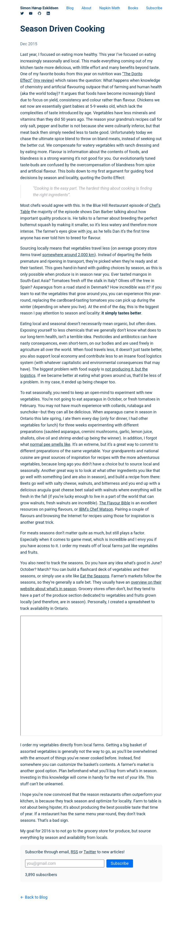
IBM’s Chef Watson (96, 509)
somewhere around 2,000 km (68, 254)
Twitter (90, 851)
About (86, 8)
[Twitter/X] (24, 14)
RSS (74, 851)
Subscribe (154, 8)
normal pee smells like (50, 444)
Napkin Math (109, 8)
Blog (69, 8)
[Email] (33, 14)
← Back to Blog (34, 897)
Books (133, 8)
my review (44, 80)
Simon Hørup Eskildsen (39, 8)
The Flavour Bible (114, 503)
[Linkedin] (50, 14)
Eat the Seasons (94, 576)
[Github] (42, 14)
